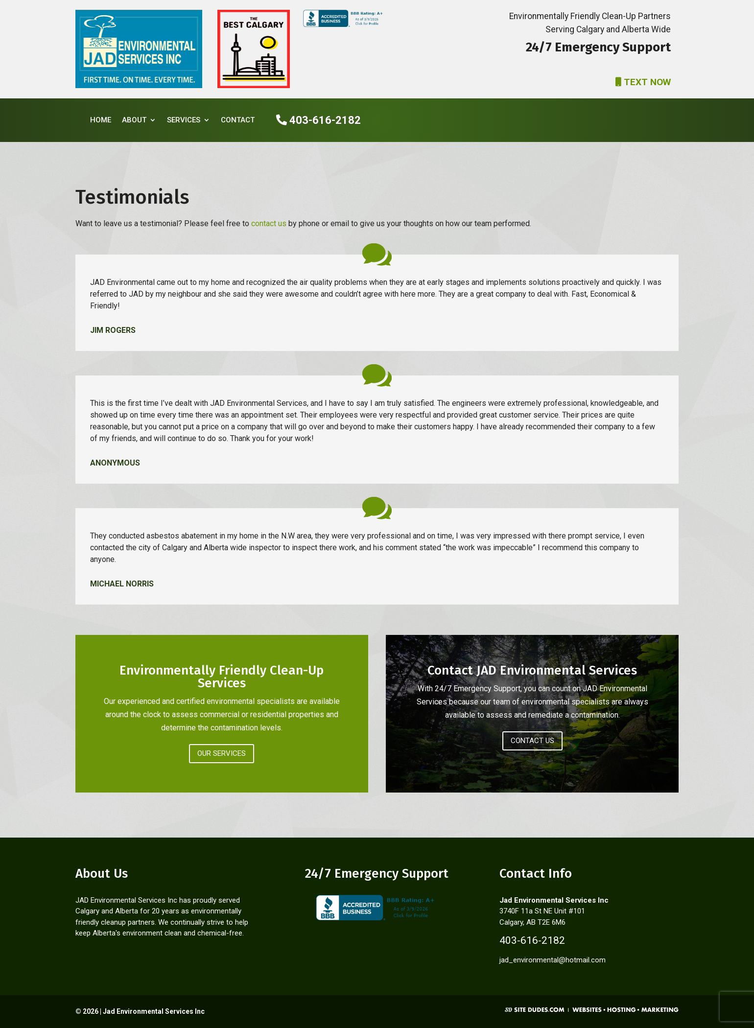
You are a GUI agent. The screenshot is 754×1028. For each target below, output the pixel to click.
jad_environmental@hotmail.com (552, 960)
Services (183, 120)
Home (100, 120)
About (134, 120)
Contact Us (532, 740)
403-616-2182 (318, 120)
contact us (268, 223)
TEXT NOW (643, 82)
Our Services (221, 753)
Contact (238, 120)
